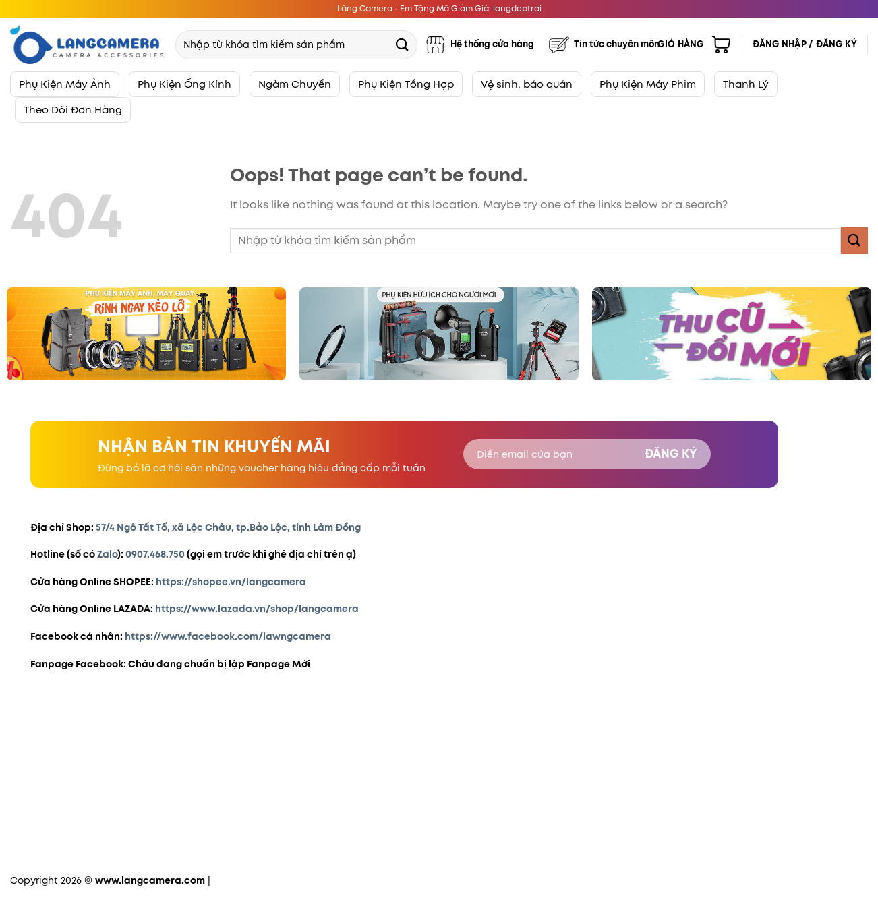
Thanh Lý (746, 84)
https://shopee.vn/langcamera (231, 582)
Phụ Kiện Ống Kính (184, 84)
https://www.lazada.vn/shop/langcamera (257, 609)
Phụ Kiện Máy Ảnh (65, 84)
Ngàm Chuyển (294, 84)
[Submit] (402, 44)
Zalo (107, 554)
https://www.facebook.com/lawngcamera (228, 636)
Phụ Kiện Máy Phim (647, 84)
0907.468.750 (155, 554)
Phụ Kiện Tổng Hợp (406, 84)
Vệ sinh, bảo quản (527, 84)
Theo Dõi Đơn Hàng (73, 109)
